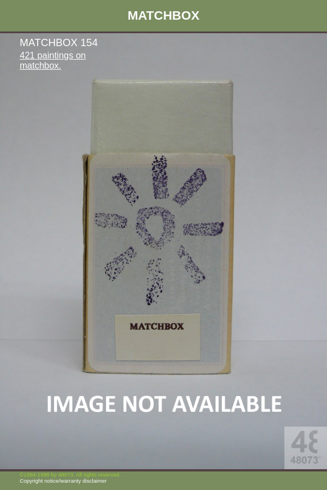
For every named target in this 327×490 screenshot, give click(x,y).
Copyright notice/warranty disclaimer (63, 481)
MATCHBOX (164, 15)
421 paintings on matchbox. (53, 60)
